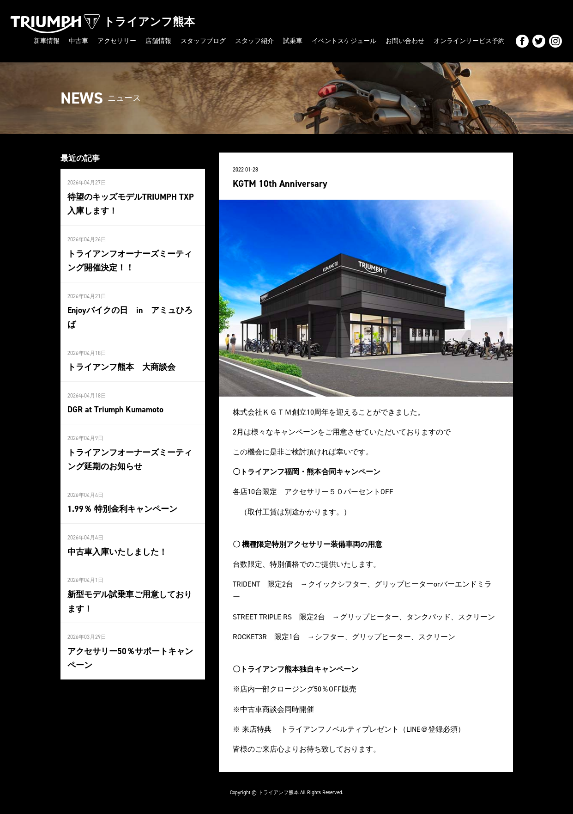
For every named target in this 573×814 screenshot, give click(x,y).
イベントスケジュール (344, 41)
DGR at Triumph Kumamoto (115, 409)
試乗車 (292, 41)
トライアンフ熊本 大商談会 (121, 367)
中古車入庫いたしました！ (117, 551)
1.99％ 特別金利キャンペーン (122, 508)
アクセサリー (116, 41)
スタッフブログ (203, 41)
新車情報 (47, 41)
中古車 (78, 41)
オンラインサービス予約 (469, 41)
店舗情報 (158, 41)
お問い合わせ (405, 41)
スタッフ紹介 (254, 41)
